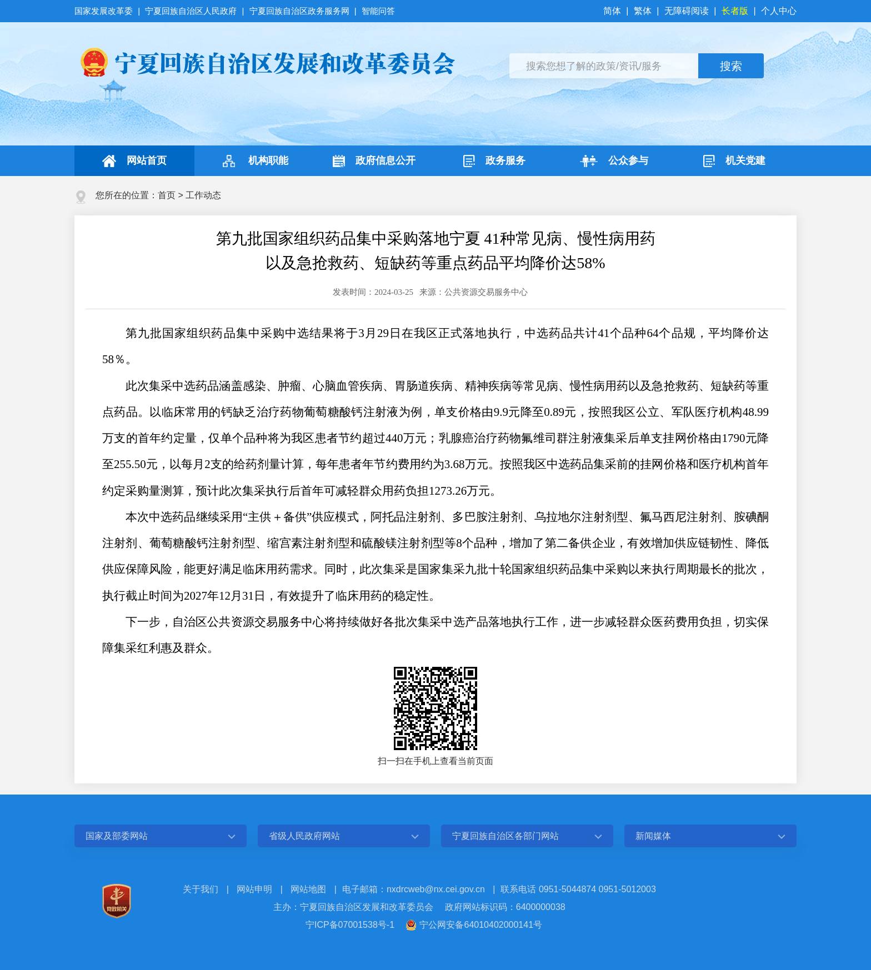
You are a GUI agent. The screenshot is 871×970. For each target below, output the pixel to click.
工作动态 (203, 195)
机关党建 (734, 161)
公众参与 (614, 161)
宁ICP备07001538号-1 (350, 924)
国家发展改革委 (104, 11)
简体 (613, 11)
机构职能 (254, 161)
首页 (167, 195)
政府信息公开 (374, 161)
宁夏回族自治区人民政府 (191, 11)
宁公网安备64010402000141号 (480, 924)
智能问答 (378, 11)
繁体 (643, 11)
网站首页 (134, 161)
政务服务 (494, 161)
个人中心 (779, 11)
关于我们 (200, 889)
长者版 (735, 11)
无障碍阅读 (686, 11)
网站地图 (308, 889)
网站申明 (254, 889)
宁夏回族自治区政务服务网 (299, 11)
